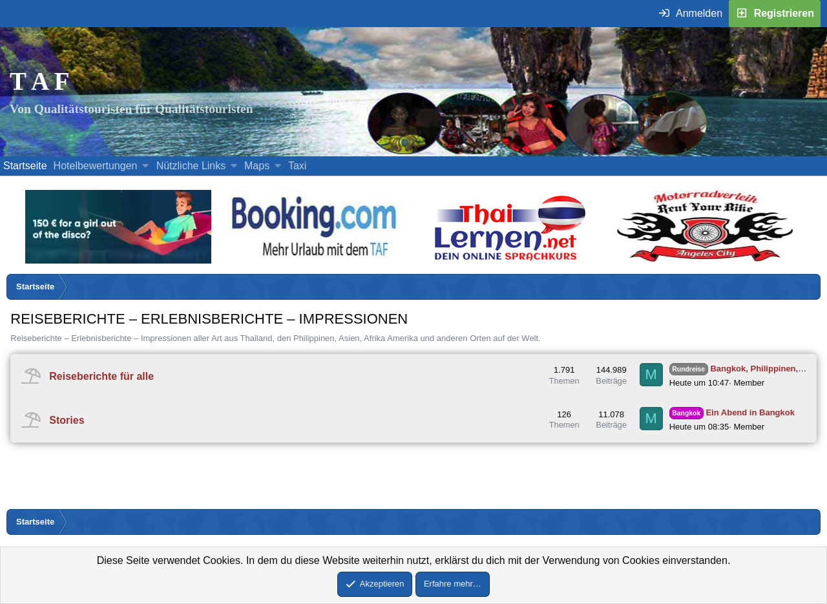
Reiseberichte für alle (101, 375)
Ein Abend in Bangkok (732, 412)
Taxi (297, 165)
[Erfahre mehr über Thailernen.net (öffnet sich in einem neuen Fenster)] (510, 260)
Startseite (25, 165)
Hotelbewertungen (96, 165)
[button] (145, 166)
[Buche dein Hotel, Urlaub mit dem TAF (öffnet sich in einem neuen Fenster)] (313, 260)
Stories (66, 420)
